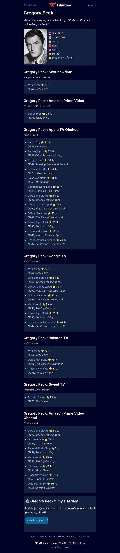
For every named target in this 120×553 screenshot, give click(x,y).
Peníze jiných (35, 151)
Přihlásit (30, 5)
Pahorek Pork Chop (39, 448)
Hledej (91, 5)
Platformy (84, 536)
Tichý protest (35, 160)
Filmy (43, 536)
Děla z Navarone (37, 213)
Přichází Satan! (36, 397)
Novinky (71, 536)
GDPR (66, 547)
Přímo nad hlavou (38, 231)
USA (54, 49)
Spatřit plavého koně (40, 186)
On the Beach (36, 439)
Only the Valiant (37, 483)
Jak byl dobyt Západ (40, 204)
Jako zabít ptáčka (38, 195)
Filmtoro (80, 543)
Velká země (34, 304)
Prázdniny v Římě (62, 57)
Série (61, 536)
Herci (52, 536)
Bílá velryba (35, 113)
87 (53, 41)
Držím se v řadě (37, 169)
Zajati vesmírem (37, 177)
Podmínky (56, 547)
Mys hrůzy (34, 84)
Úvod (33, 536)
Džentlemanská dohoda (42, 240)
